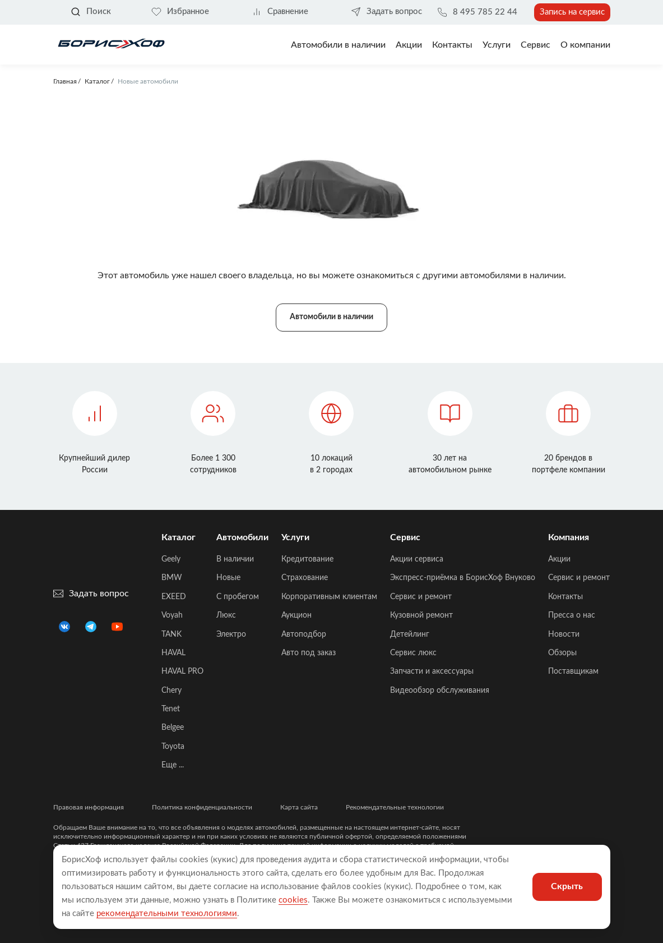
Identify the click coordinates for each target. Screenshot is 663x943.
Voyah (172, 615)
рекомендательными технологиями (166, 913)
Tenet (170, 709)
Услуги (497, 44)
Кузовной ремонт (421, 615)
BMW (171, 578)
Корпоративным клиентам (329, 597)
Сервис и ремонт (421, 597)
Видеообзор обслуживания (439, 690)
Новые (228, 578)
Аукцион (296, 615)
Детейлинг (409, 634)
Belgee (172, 728)
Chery (171, 690)
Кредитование (307, 559)
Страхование (304, 578)
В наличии (235, 559)
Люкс (226, 615)
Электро (231, 634)
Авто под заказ (308, 653)
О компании (585, 44)
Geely (170, 559)
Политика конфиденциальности (202, 807)
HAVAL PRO (182, 671)
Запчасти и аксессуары (432, 671)
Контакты (452, 44)
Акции (559, 559)
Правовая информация (88, 807)
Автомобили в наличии (338, 44)
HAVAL (173, 653)
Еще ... (172, 765)
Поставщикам (573, 671)
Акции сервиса (416, 559)
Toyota (172, 747)
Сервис (535, 44)
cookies (293, 900)
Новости (563, 634)
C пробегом (237, 597)
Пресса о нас (571, 615)
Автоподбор (303, 634)
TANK (171, 634)
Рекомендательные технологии (395, 807)
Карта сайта (299, 807)
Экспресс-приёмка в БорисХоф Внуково (462, 578)
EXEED (173, 597)
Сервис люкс (413, 653)
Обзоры (562, 653)
